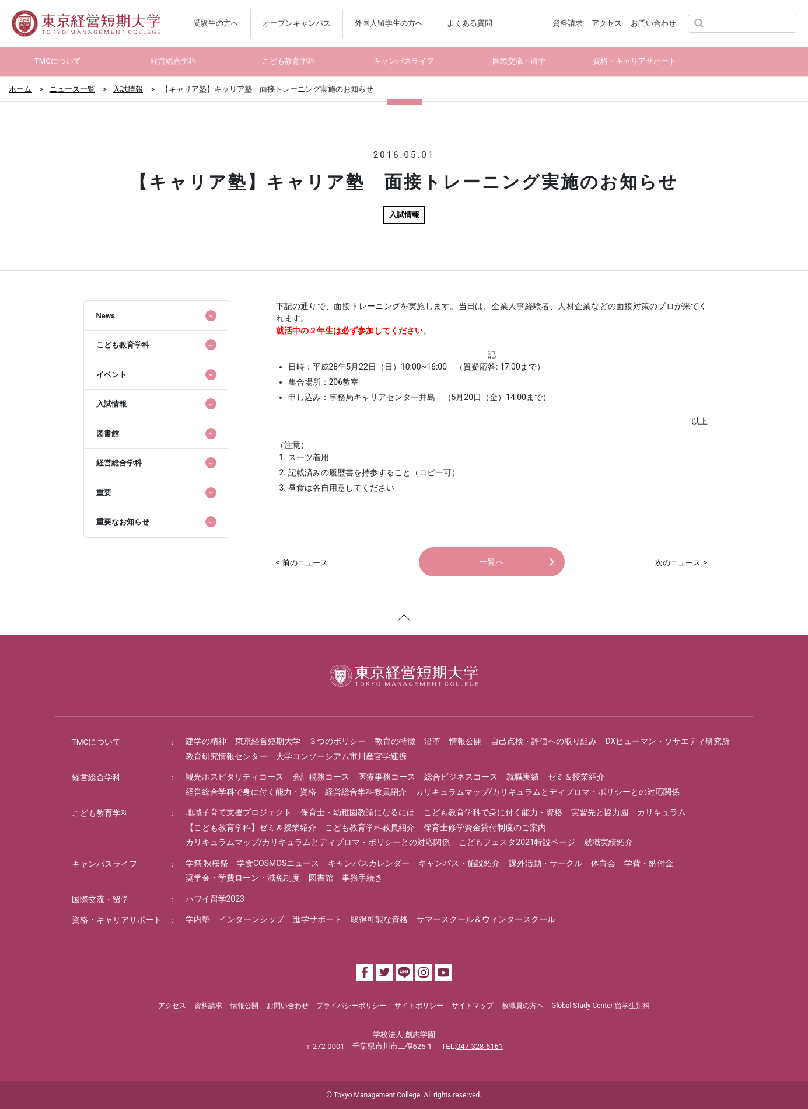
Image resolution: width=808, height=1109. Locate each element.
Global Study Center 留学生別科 (600, 1006)
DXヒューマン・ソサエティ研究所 (668, 741)
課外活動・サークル (545, 863)
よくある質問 (469, 23)
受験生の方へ (216, 23)
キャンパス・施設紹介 (459, 863)
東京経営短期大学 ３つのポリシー (300, 741)
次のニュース (678, 562)
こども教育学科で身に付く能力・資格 (493, 812)
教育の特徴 (395, 741)
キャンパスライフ (104, 863)
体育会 (603, 863)
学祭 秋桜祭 (207, 863)
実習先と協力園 (599, 812)
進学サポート (317, 919)
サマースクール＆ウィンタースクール (486, 919)
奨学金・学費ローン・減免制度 (243, 877)
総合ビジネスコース (461, 776)
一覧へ (492, 561)
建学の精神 (206, 741)
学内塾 (198, 919)
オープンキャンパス (297, 23)
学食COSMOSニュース (278, 863)
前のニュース (305, 562)
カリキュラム (661, 812)
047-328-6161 (479, 1046)
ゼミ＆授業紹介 (576, 776)
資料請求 (567, 23)
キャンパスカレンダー (369, 863)
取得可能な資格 (379, 919)
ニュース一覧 (72, 89)
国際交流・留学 (100, 899)
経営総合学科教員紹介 (366, 792)
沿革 (432, 741)
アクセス (607, 23)
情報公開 (465, 741)
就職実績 (522, 776)
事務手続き (362, 877)
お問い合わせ (653, 23)
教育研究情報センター (226, 756)
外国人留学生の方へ (389, 23)
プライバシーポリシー (351, 1006)
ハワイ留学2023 (215, 898)
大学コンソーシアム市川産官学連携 (341, 756)
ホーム (20, 89)
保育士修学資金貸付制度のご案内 (485, 827)
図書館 (321, 877)
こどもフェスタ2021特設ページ (517, 842)
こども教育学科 (100, 813)
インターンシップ (251, 919)
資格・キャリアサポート (117, 919)
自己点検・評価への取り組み (544, 741)
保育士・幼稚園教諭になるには (357, 812)
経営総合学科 (96, 777)
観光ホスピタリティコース (235, 776)
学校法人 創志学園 (404, 1034)
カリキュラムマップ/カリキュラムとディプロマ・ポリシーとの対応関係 (547, 792)
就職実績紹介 (608, 842)
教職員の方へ (523, 1006)
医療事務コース (386, 776)
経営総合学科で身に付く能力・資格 (251, 792)
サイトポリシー (418, 1006)
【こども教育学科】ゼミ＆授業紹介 (251, 827)
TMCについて (97, 741)
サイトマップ (473, 1006)
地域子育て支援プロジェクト (239, 812)
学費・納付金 (648, 863)
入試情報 (128, 89)
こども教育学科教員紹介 (370, 827)
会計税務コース (320, 776)
